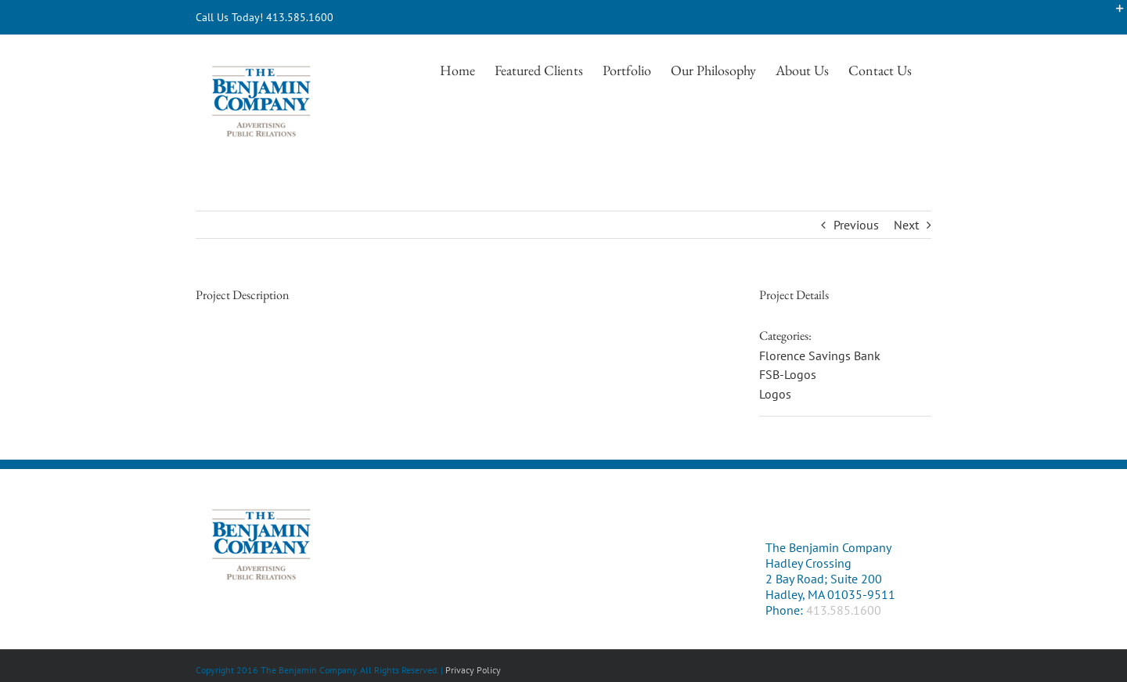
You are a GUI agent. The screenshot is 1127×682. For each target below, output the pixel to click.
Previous (856, 225)
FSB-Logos (787, 374)
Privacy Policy (473, 670)
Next (906, 225)
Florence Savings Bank (819, 355)
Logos (775, 394)
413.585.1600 (843, 610)
